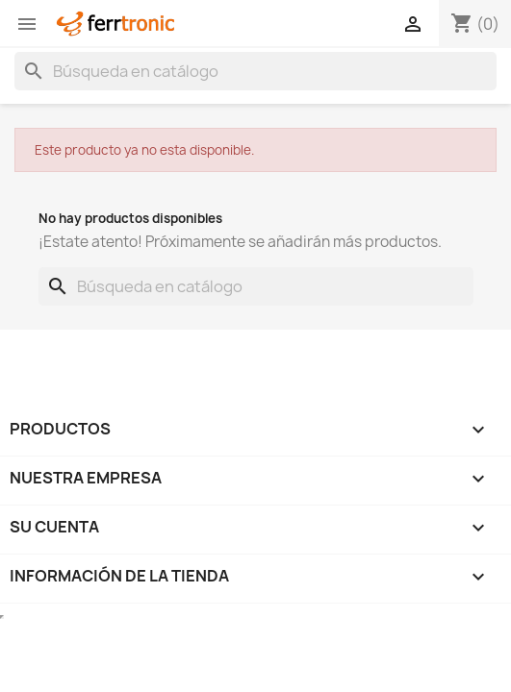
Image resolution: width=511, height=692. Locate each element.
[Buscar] (255, 71)
